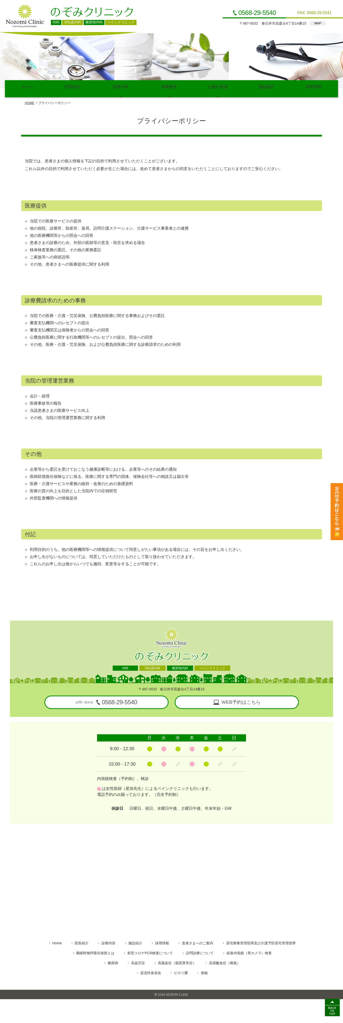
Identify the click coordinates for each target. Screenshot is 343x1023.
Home (57, 942)
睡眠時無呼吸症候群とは (95, 952)
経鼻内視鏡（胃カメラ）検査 (249, 952)
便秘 (204, 972)
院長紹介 (72, 88)
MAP (317, 23)
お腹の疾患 (217, 88)
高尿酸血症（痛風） (224, 962)
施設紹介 (266, 88)
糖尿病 (113, 962)
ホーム (27, 88)
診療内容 (121, 88)
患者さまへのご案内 (197, 942)
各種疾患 (169, 88)
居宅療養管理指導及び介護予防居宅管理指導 (261, 942)
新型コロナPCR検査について (150, 952)
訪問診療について (200, 952)
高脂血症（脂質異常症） (177, 962)
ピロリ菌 (181, 972)
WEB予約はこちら (241, 701)
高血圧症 (138, 962)
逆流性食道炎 (150, 972)
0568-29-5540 (257, 13)
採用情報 (313, 88)
